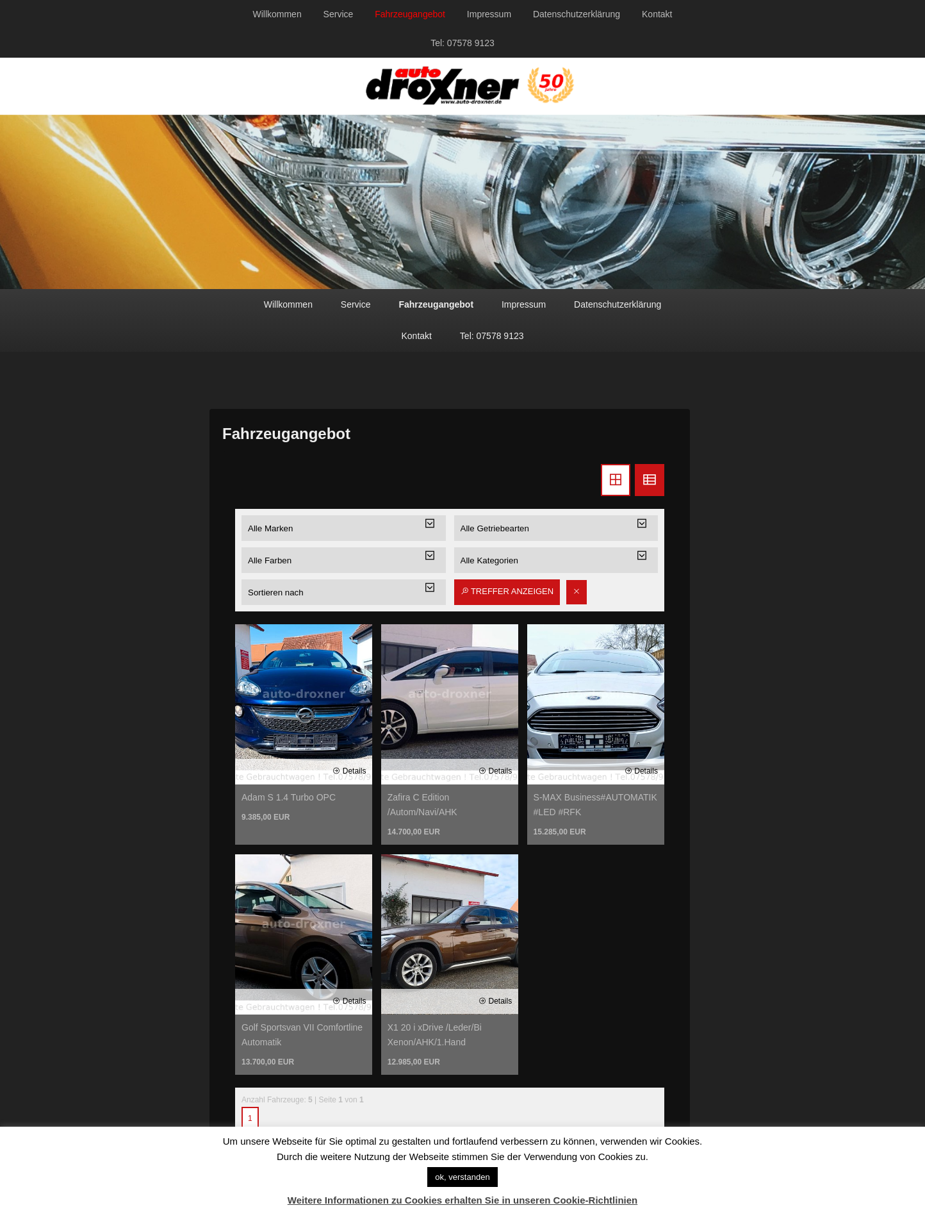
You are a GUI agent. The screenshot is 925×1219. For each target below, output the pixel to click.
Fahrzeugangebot (410, 14)
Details (349, 771)
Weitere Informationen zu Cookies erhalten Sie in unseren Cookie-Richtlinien (463, 1200)
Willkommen (276, 14)
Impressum (489, 14)
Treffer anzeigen (507, 591)
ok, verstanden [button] (462, 1177)
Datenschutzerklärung (576, 14)
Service (338, 14)
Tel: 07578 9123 (462, 43)
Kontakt (657, 14)
